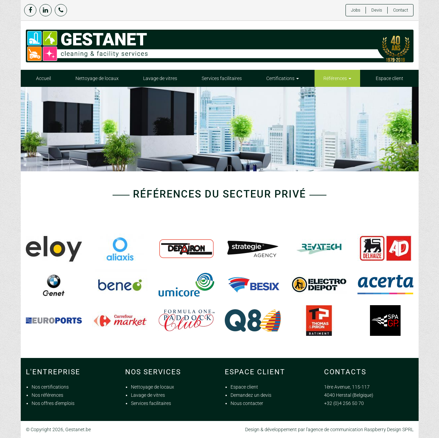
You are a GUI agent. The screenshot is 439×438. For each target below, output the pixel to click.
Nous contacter (247, 403)
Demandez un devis (251, 395)
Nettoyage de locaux (97, 78)
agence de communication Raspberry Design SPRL (360, 429)
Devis (376, 10)
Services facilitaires (222, 78)
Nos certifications (50, 387)
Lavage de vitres (160, 78)
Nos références (47, 395)
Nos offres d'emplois (53, 403)
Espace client (389, 78)
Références (337, 78)
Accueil (43, 78)
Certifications (282, 78)
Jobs (355, 10)
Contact (400, 10)
